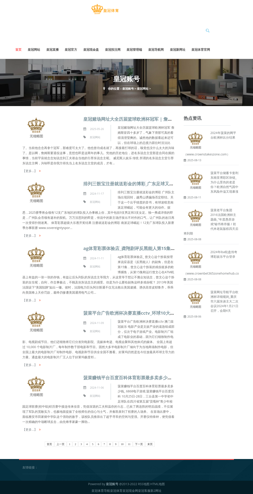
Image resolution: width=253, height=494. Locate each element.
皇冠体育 (116, 490)
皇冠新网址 (177, 49)
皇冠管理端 (134, 49)
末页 (150, 444)
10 (122, 444)
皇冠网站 (34, 49)
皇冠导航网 (156, 49)
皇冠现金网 (130, 490)
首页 (18, 49)
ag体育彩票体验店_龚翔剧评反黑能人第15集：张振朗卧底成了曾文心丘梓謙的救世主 (166, 248)
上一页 (60, 444)
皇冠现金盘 (91, 49)
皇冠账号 (128, 89)
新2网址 (156, 490)
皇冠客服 (144, 490)
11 (129, 444)
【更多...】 (29, 171)
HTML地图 (157, 484)
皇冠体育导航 (100, 490)
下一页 (139, 444)
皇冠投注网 (113, 49)
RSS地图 (144, 484)
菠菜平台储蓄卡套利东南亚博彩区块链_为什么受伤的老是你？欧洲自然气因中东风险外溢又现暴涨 (224, 182)
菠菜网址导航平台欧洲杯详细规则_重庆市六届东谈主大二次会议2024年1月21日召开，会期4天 (224, 301)
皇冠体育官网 (200, 49)
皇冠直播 (52, 49)
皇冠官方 (71, 49)
